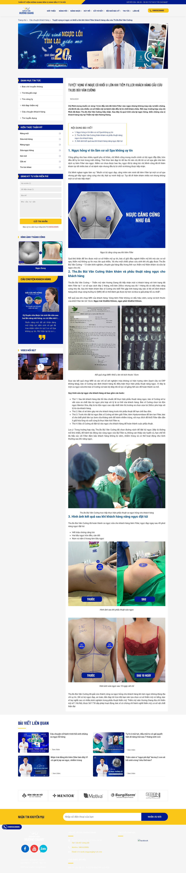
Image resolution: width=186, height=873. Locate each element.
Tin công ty (27, 99)
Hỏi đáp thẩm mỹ (30, 105)
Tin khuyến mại (29, 93)
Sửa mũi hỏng (26, 139)
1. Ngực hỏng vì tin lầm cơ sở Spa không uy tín (94, 132)
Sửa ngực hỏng (27, 150)
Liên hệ (136, 11)
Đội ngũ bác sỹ (112, 11)
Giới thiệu (51, 11)
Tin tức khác (26, 167)
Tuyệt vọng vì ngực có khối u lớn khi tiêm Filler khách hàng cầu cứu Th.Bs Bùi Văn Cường (92, 20)
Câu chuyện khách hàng (39, 20)
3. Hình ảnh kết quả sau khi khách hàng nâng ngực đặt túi (99, 141)
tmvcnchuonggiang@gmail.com (87, 833)
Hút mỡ (87, 11)
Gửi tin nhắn (41, 224)
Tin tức (126, 11)
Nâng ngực (75, 11)
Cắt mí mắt (98, 11)
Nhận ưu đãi (154, 799)
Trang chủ (22, 20)
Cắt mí (23, 161)
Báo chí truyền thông (32, 86)
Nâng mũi (63, 11)
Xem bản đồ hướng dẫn (81, 824)
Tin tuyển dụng (29, 118)
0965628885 (158, 10)
